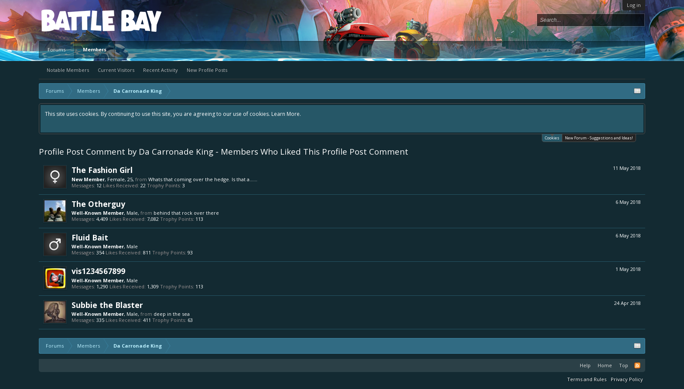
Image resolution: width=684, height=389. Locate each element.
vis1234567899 (98, 271)
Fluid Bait (90, 237)
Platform (73, 20)
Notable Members (68, 70)
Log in (634, 5)
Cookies (552, 137)
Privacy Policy (627, 379)
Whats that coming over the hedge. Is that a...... (202, 179)
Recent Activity (160, 70)
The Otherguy (98, 204)
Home (605, 365)
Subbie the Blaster (107, 305)
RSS (637, 365)
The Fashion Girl (102, 170)
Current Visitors (116, 70)
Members (94, 49)
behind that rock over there (186, 213)
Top (623, 365)
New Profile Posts (207, 70)
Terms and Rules (586, 379)
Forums (56, 49)
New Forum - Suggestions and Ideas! (599, 138)
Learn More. (286, 114)
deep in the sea (172, 314)
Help (585, 365)
